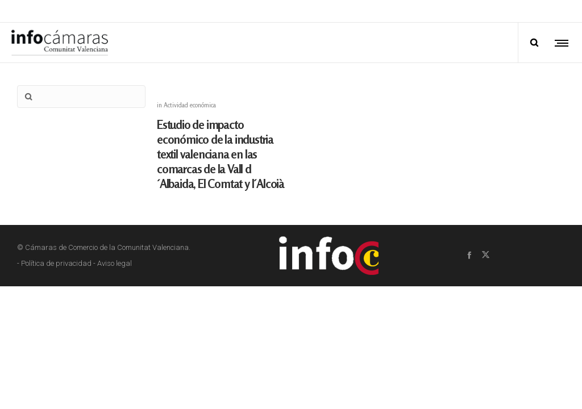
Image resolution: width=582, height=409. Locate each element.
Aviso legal (114, 252)
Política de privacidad (56, 252)
